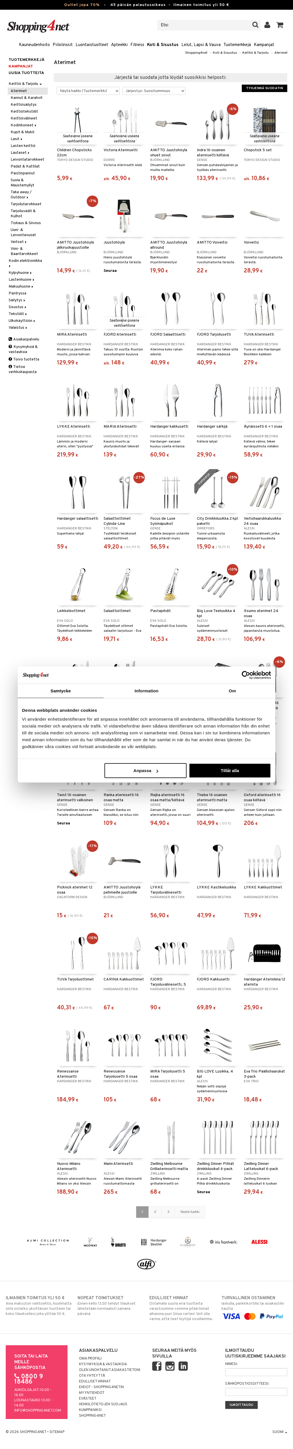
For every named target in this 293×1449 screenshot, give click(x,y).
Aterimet (280, 53)
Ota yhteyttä (92, 1376)
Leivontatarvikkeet (27, 159)
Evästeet (87, 1398)
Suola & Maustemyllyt (22, 183)
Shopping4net (196, 53)
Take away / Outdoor (21, 195)
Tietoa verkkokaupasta (23, 369)
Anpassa (145, 770)
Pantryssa (17, 293)
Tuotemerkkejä (237, 45)
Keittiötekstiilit (24, 111)
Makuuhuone (21, 286)
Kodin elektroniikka (26, 262)
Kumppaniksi (90, 1410)
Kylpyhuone (21, 272)
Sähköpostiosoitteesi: (247, 1384)
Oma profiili (90, 1358)
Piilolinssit (63, 45)
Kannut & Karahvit (27, 97)
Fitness (137, 45)
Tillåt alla (230, 770)
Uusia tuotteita (26, 73)
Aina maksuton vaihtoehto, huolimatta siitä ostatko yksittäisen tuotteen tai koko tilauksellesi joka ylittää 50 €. (39, 1305)
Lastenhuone (22, 279)
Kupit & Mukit (23, 132)
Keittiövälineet (24, 118)
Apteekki (119, 45)
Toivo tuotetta (24, 359)
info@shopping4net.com (37, 1410)
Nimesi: (231, 1364)
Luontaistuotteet (92, 45)
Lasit (17, 139)
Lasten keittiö (23, 145)
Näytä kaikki (190, 1212)
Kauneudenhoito (34, 45)
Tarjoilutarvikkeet (26, 204)
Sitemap (57, 1432)
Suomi (279, 1432)
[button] (280, 25)
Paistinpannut (23, 173)
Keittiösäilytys (24, 104)
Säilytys (17, 300)
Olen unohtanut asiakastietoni (109, 1370)
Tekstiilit (18, 314)
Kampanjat (264, 45)
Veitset (19, 242)
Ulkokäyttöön (22, 320)
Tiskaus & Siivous (26, 223)
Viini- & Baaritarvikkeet (24, 251)
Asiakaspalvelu (24, 339)
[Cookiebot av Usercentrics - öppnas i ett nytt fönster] (246, 675)
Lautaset (20, 152)
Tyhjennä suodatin (264, 88)
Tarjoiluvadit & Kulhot (23, 214)
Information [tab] (146, 690)
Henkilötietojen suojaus (103, 1404)
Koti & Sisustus (163, 45)
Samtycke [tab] (61, 690)
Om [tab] (232, 690)
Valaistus (18, 327)
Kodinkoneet (24, 125)
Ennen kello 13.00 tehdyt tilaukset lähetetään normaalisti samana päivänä (110, 1305)
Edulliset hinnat (95, 1381)
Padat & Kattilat (25, 166)
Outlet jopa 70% (82, 5)
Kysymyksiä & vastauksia (23, 349)
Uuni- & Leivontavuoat (23, 233)
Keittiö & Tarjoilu (255, 53)
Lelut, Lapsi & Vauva (201, 45)
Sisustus (18, 307)
